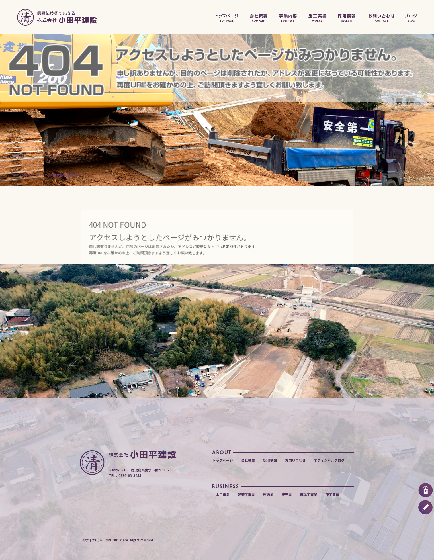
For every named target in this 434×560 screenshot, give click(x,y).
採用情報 (348, 17)
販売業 (287, 494)
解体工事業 (308, 494)
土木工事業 (221, 494)
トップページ (226, 17)
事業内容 (288, 17)
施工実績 (318, 17)
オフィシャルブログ (417, 17)
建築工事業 (246, 494)
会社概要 (258, 17)
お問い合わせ (381, 17)
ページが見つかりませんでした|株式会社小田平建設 (46, 175)
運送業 (268, 494)
